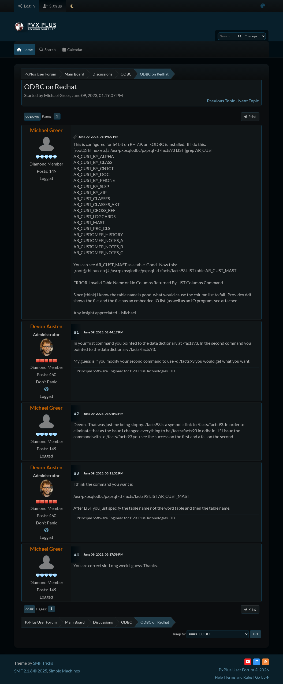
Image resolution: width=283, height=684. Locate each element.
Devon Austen (46, 326)
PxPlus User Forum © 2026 (244, 669)
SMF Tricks (43, 662)
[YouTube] (247, 661)
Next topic (248, 100)
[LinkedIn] (256, 661)
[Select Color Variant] (263, 6)
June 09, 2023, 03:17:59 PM (103, 554)
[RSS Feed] (265, 661)
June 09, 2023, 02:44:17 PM (103, 332)
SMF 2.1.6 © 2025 (30, 670)
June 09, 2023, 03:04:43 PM (103, 413)
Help (219, 677)
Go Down (32, 116)
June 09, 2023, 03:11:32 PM (103, 473)
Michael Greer (46, 130)
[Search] (240, 36)
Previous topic (221, 100)
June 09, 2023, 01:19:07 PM (98, 136)
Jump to (179, 634)
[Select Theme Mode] (72, 6)
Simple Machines (64, 670)
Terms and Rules (239, 677)
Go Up (29, 609)
